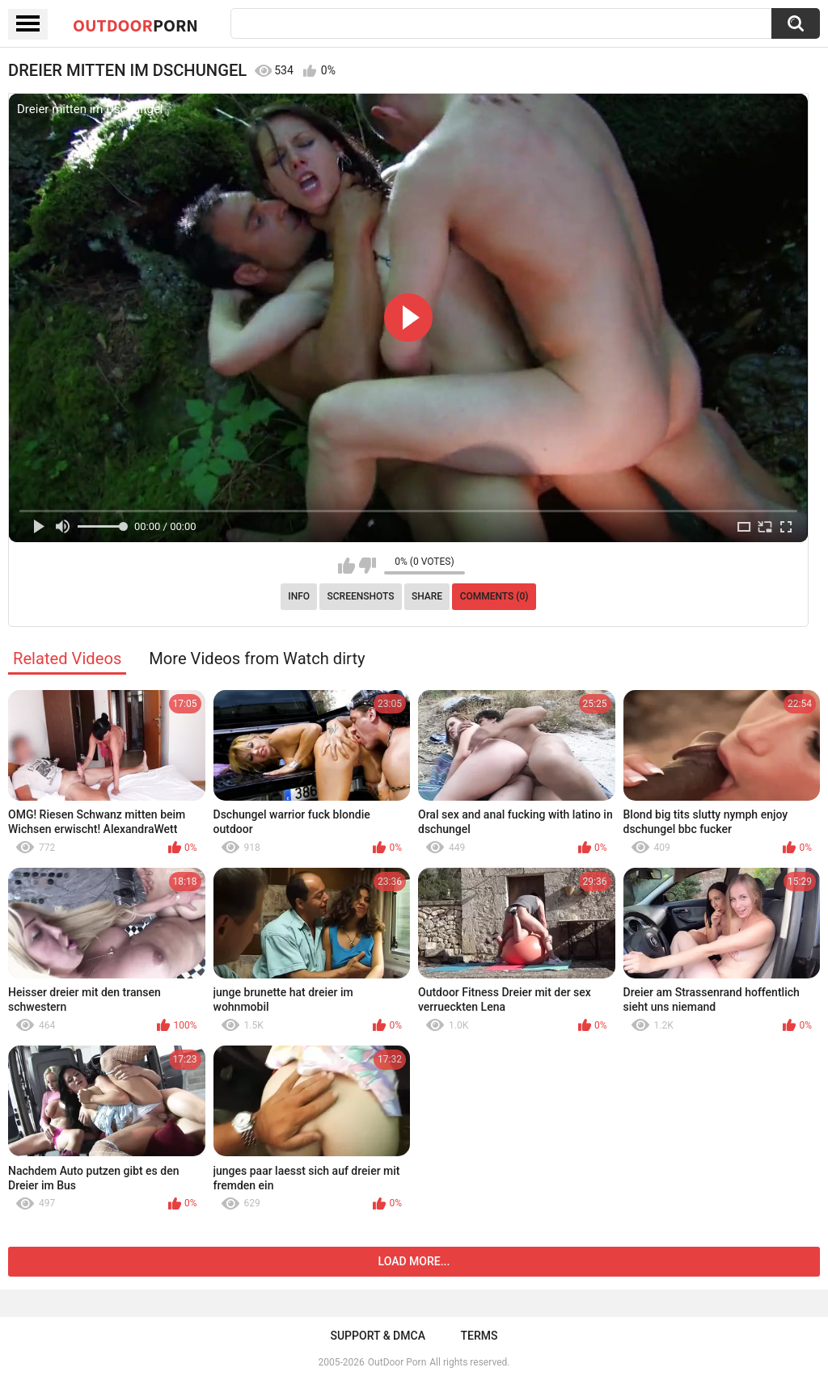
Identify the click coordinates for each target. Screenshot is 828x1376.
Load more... (414, 1261)
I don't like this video (367, 566)
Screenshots (361, 596)
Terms (479, 1335)
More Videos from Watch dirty (257, 658)
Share (427, 596)
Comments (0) (494, 596)
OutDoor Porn (397, 1362)
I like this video (346, 566)
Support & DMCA (377, 1335)
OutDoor (135, 25)
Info (299, 596)
